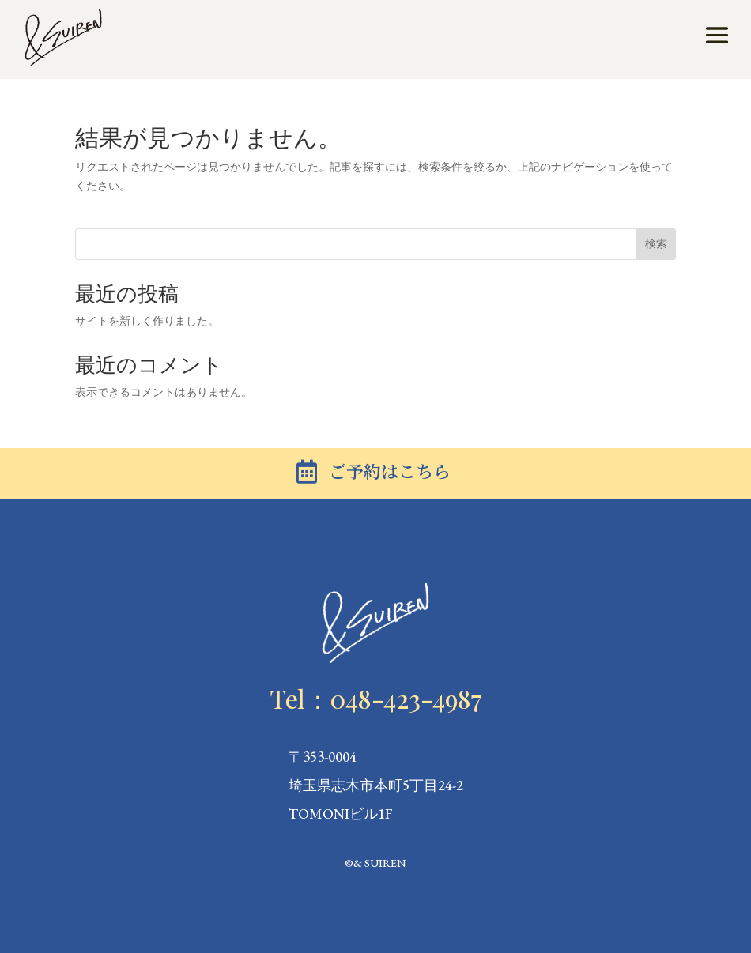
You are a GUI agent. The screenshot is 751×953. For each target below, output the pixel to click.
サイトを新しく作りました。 (147, 321)
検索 (656, 243)
